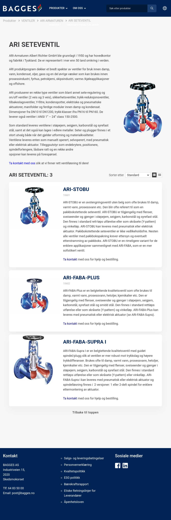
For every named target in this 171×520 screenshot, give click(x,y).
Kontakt (55, 24)
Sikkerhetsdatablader (83, 24)
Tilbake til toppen (85, 412)
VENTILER (28, 20)
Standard (133, 175)
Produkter (56, 8)
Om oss (78, 8)
